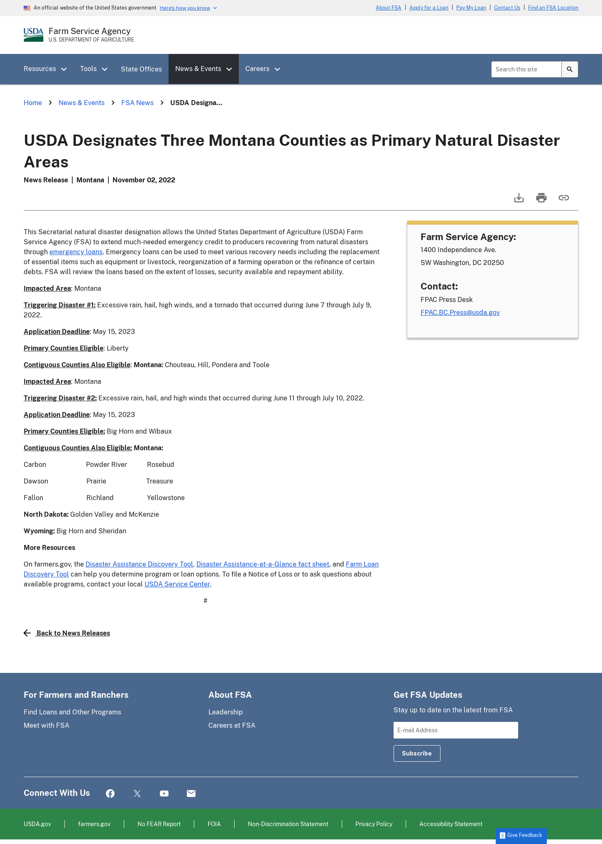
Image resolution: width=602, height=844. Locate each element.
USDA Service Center (177, 584)
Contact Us (507, 8)
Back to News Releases (67, 633)
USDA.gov (37, 823)
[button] (66, 69)
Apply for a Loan (428, 8)
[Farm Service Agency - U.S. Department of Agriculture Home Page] (91, 35)
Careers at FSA (231, 725)
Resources (40, 69)
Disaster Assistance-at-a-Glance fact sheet (262, 564)
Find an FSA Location (553, 8)
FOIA (214, 823)
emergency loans (76, 252)
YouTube (164, 794)
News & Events (198, 69)
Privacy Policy (373, 823)
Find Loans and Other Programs (72, 712)
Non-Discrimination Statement (288, 823)
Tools (88, 69)
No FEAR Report (159, 823)
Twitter (137, 794)
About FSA (388, 8)
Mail (191, 794)
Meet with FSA (46, 725)
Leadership (225, 712)
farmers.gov (94, 823)
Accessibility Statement (450, 823)
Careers (257, 69)
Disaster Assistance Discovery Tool (139, 564)
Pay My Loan (471, 8)
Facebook (110, 794)
